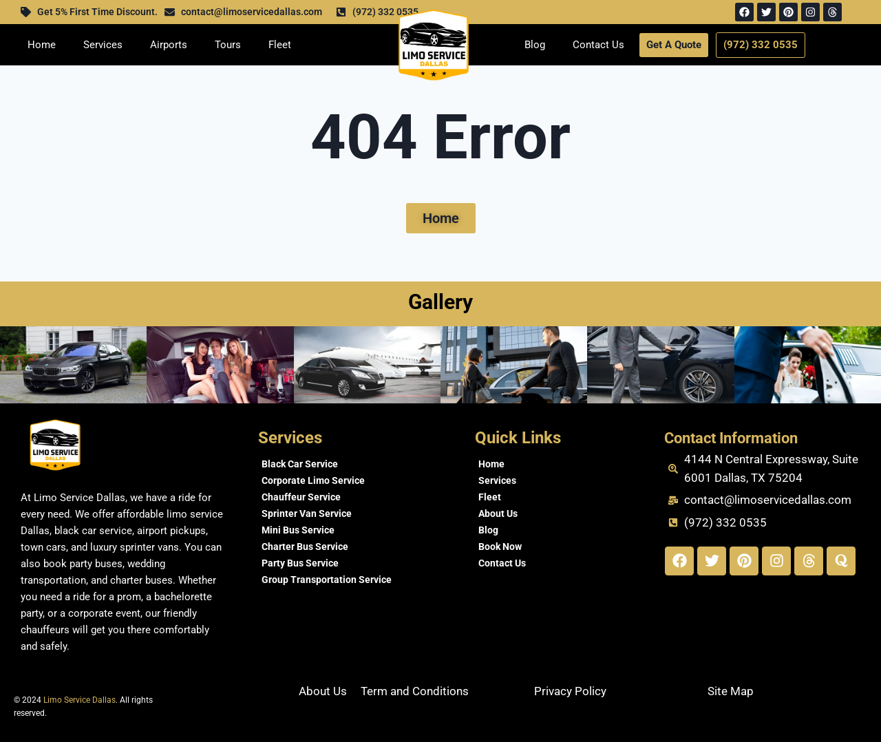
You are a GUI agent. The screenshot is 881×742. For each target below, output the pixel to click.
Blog (534, 45)
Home (42, 45)
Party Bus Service (300, 563)
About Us (498, 513)
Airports (168, 45)
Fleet (279, 45)
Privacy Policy (570, 691)
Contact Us (598, 45)
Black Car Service (300, 463)
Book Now (500, 546)
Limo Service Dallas (79, 700)
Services (103, 45)
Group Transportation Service (327, 579)
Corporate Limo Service (313, 480)
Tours (228, 45)
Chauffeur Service (301, 496)
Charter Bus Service (305, 546)
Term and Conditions (415, 691)
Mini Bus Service (298, 530)
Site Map (731, 691)
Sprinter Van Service (307, 513)
